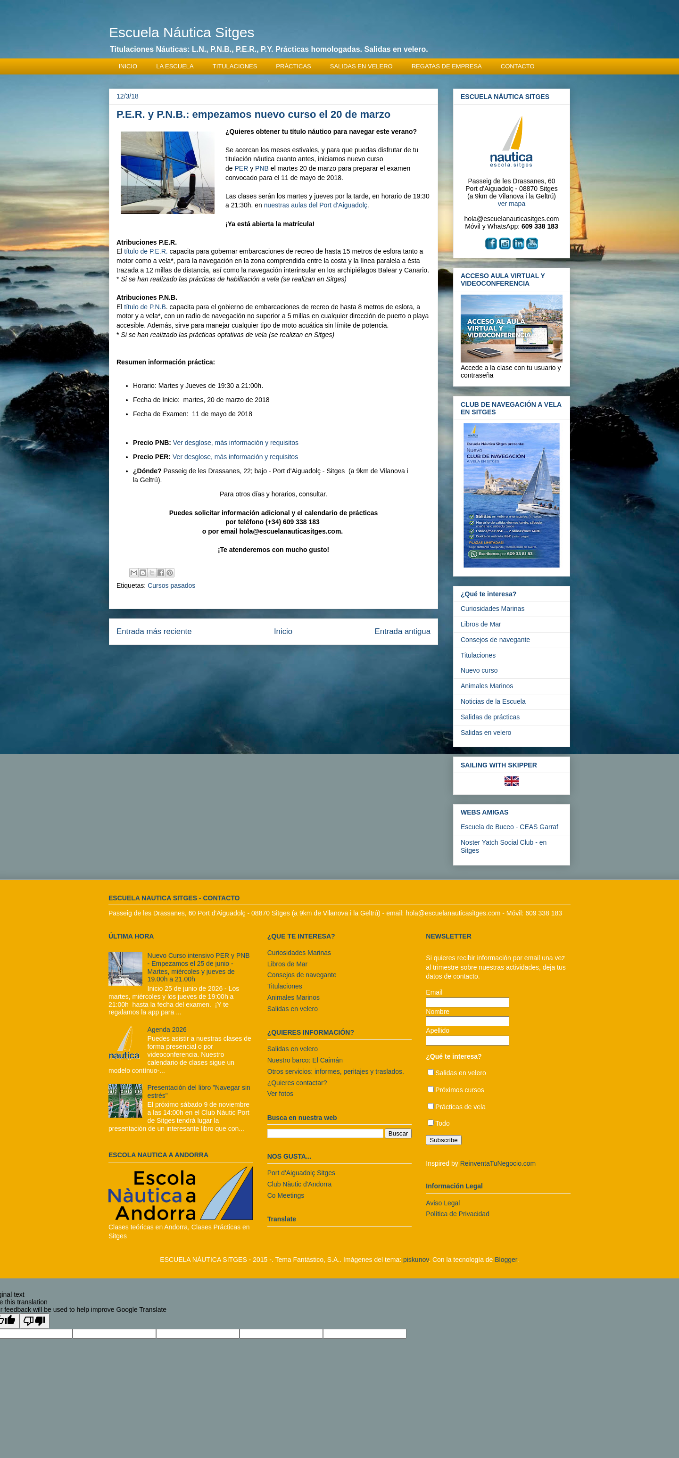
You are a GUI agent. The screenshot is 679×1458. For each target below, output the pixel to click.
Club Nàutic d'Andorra (299, 1184)
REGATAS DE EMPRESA (447, 66)
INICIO (128, 66)
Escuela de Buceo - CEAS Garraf (509, 827)
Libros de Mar (481, 624)
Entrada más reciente (154, 631)
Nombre (437, 1011)
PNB (262, 168)
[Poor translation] (34, 1321)
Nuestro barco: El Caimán (305, 1060)
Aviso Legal (443, 1203)
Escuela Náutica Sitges (182, 32)
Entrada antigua (403, 631)
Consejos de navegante (495, 639)
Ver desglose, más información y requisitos (235, 442)
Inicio (283, 631)
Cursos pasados (171, 585)
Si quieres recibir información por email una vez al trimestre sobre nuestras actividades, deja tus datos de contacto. (495, 967)
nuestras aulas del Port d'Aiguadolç (315, 205)
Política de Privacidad (457, 1214)
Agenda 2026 (167, 1029)
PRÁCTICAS (293, 66)
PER (241, 168)
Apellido (437, 1030)
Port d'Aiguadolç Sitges (301, 1173)
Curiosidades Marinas (492, 608)
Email (434, 992)
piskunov (416, 1259)
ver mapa (511, 203)
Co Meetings (286, 1195)
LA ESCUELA (175, 66)
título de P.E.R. (145, 251)
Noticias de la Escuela (493, 701)
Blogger (506, 1259)
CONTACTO (518, 66)
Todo (442, 1123)
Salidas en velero (486, 732)
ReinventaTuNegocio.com (498, 1163)
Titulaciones (478, 655)
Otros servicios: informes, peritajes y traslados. (335, 1071)
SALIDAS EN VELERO (361, 66)
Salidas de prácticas (490, 717)
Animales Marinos (487, 686)
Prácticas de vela (460, 1107)
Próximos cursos (459, 1090)
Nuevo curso (479, 670)
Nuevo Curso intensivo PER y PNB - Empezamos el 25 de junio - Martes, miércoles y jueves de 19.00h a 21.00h (199, 967)
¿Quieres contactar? (297, 1083)
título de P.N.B (145, 307)
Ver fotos (280, 1093)
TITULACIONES (235, 66)
